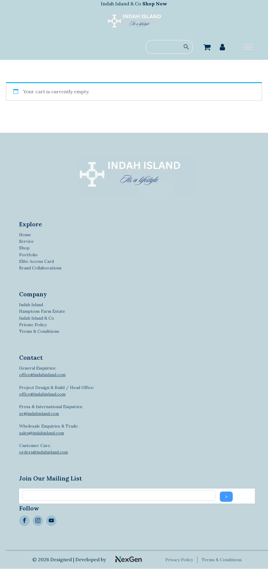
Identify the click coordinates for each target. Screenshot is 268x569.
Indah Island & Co (134, 4)
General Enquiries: (42, 371)
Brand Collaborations (40, 268)
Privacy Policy (179, 559)
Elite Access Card (36, 261)
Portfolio (28, 254)
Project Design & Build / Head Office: (56, 391)
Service (26, 241)
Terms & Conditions (39, 331)
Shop (24, 248)
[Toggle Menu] (248, 47)
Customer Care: (43, 449)
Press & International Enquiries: (51, 410)
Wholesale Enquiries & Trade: (48, 429)
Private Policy (33, 324)
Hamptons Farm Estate (42, 311)
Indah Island (31, 304)
